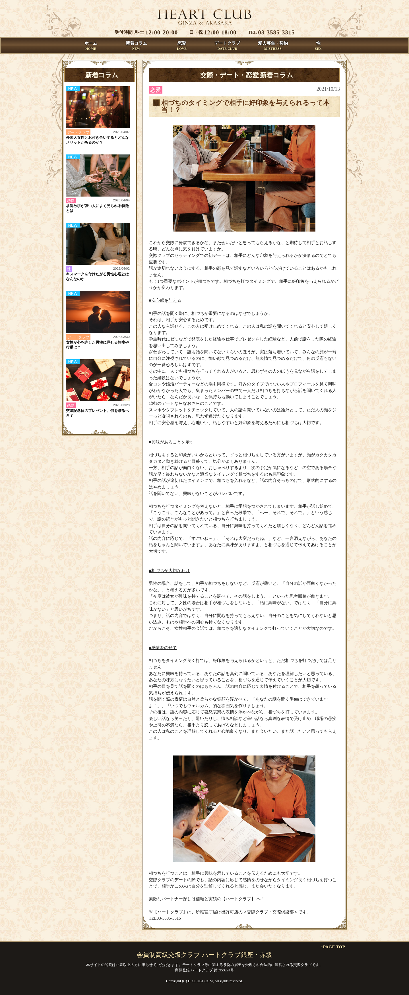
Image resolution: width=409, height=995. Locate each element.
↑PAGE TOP (333, 946)
